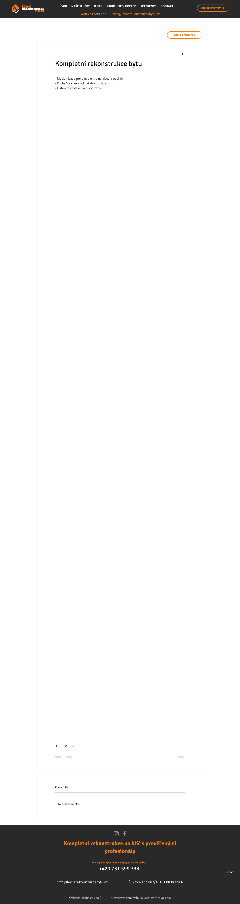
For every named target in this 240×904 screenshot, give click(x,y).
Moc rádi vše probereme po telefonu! (121, 863)
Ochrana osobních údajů (85, 898)
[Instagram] (116, 833)
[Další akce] (183, 54)
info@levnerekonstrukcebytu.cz (82, 882)
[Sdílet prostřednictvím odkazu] (74, 746)
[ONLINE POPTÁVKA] (212, 8)
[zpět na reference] (184, 35)
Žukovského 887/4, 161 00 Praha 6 (156, 882)
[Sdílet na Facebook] (56, 746)
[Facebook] (124, 833)
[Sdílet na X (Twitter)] (65, 746)
